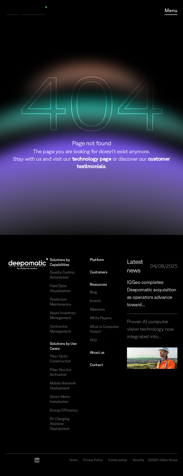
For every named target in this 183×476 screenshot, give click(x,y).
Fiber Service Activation (60, 372)
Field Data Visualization (60, 288)
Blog (93, 292)
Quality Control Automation (62, 274)
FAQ (93, 340)
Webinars (97, 309)
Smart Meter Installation (60, 399)
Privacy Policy (92, 460)
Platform (97, 260)
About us (97, 352)
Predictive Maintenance (60, 301)
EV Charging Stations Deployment (60, 424)
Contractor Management (60, 328)
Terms (73, 460)
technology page (91, 159)
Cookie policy (117, 460)
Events (95, 301)
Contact (96, 365)
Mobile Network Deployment (63, 385)
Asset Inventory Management (63, 315)
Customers (98, 272)
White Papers (101, 318)
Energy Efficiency (64, 410)
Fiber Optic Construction (60, 358)
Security (138, 460)
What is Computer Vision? (104, 328)
